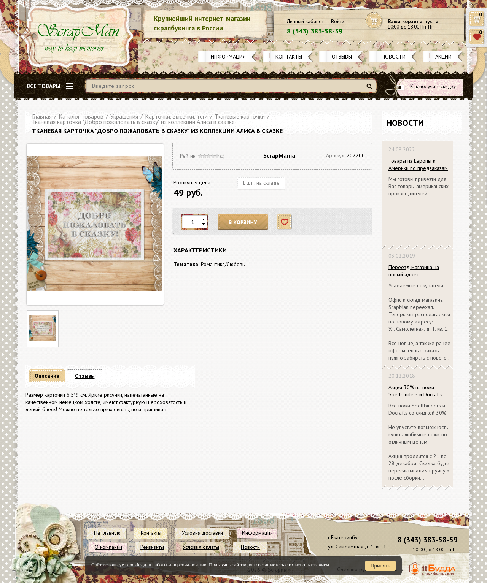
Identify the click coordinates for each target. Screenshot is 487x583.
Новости (394, 56)
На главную (107, 532)
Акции (443, 56)
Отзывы (342, 56)
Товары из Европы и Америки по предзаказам (418, 164)
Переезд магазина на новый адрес (413, 271)
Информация (228, 56)
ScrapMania (279, 155)
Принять (380, 566)
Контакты (288, 56)
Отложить (285, 222)
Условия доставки (202, 532)
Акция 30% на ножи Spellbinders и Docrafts (415, 391)
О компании (108, 546)
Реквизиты (152, 546)
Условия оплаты (201, 546)
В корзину (243, 222)
